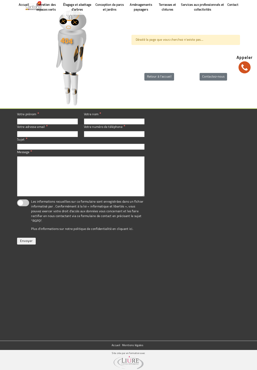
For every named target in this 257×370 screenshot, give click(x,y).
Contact (232, 5)
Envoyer (26, 241)
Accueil (116, 345)
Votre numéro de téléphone (104, 127)
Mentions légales (132, 345)
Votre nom (92, 114)
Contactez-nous (213, 76)
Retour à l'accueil (159, 76)
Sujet (22, 139)
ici (131, 229)
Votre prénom (28, 114)
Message (24, 152)
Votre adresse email (32, 127)
